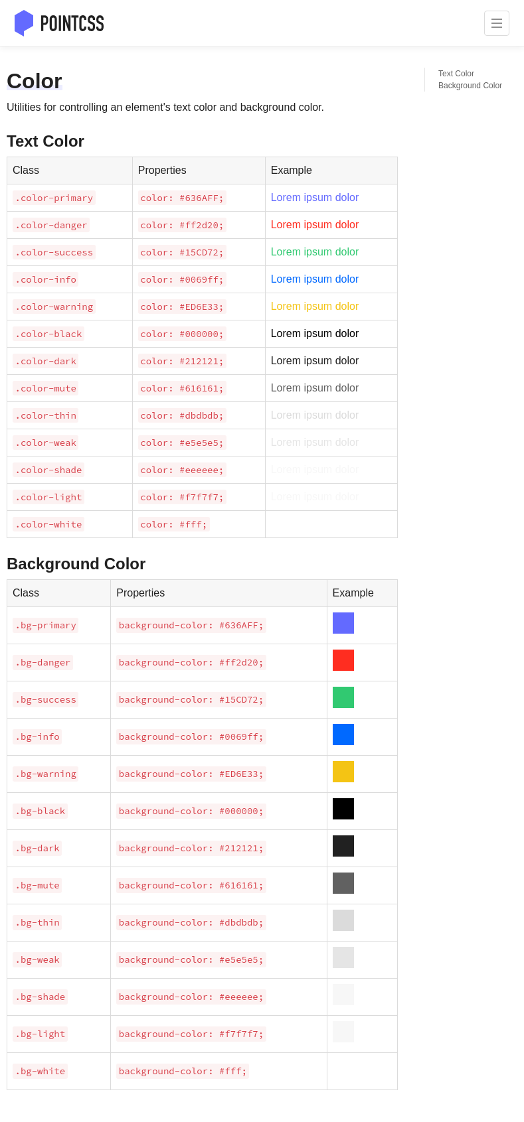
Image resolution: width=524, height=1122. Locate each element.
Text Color (456, 73)
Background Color (470, 85)
